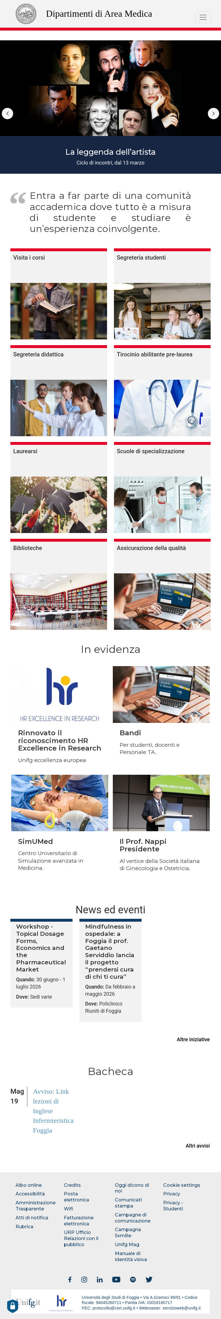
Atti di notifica (32, 1217)
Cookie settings (181, 1185)
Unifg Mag (127, 1244)
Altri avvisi (198, 1146)
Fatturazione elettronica (79, 1221)
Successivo (213, 113)
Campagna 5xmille (128, 1232)
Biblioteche (27, 548)
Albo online (29, 1185)
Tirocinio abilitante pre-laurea (155, 354)
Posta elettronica (76, 1197)
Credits (72, 1185)
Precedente (7, 113)
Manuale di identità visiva (131, 1256)
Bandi (130, 733)
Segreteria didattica (38, 354)
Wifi (68, 1209)
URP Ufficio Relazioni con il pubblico (81, 1238)
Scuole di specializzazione (150, 451)
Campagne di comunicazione (132, 1218)
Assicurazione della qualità (151, 548)
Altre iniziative (193, 1039)
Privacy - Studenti (173, 1206)
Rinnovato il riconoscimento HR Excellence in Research (59, 740)
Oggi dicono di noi (132, 1188)
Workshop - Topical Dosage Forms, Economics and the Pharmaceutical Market (41, 948)
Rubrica (24, 1226)
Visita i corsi (29, 257)
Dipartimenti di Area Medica (99, 13)
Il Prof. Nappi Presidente (143, 845)
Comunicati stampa (128, 1203)
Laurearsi (25, 451)
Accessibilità (30, 1194)
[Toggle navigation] (203, 17)
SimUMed (35, 841)
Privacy (171, 1194)
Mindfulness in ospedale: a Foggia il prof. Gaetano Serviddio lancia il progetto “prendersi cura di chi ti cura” (109, 951)
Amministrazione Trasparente (36, 1206)
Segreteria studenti (141, 257)
